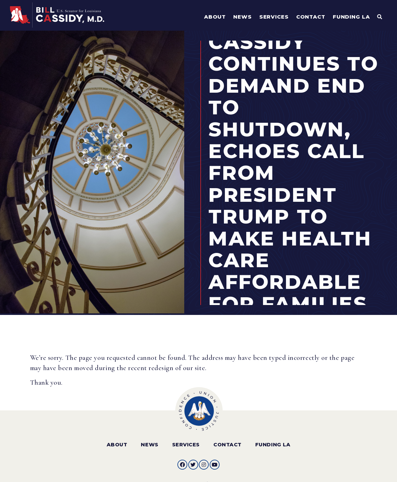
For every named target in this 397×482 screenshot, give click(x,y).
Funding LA (272, 440)
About (117, 440)
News (149, 440)
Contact (227, 440)
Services (186, 440)
